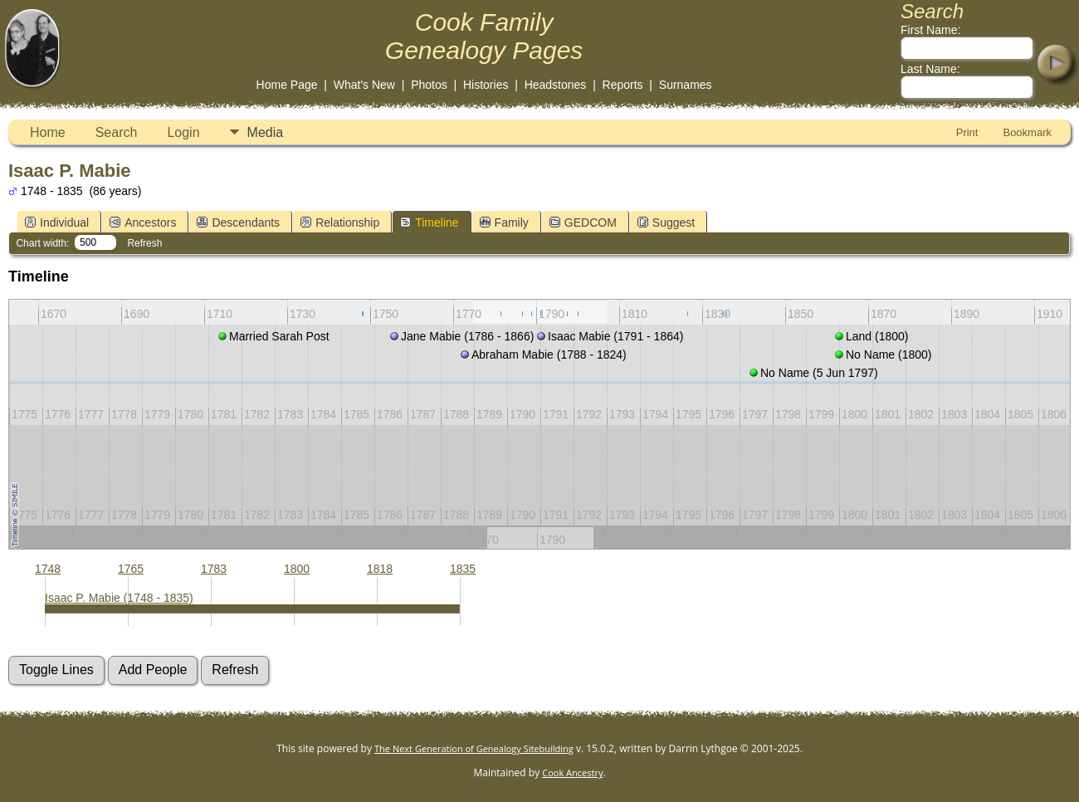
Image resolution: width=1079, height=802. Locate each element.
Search (116, 132)
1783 (214, 568)
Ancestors (143, 222)
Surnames (685, 84)
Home (48, 132)
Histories (485, 84)
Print (967, 132)
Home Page (287, 84)
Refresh (144, 243)
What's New (364, 84)
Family (504, 222)
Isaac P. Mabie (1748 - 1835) (119, 597)
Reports (623, 84)
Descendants (238, 222)
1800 (297, 568)
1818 (380, 568)
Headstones (556, 84)
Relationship (339, 222)
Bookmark (1027, 132)
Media (265, 132)
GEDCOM (583, 222)
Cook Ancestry (572, 772)
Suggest (666, 222)
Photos (429, 84)
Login (183, 132)
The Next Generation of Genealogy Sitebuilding (474, 748)
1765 (131, 568)
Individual (57, 222)
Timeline (429, 222)
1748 (48, 568)
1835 (463, 568)
